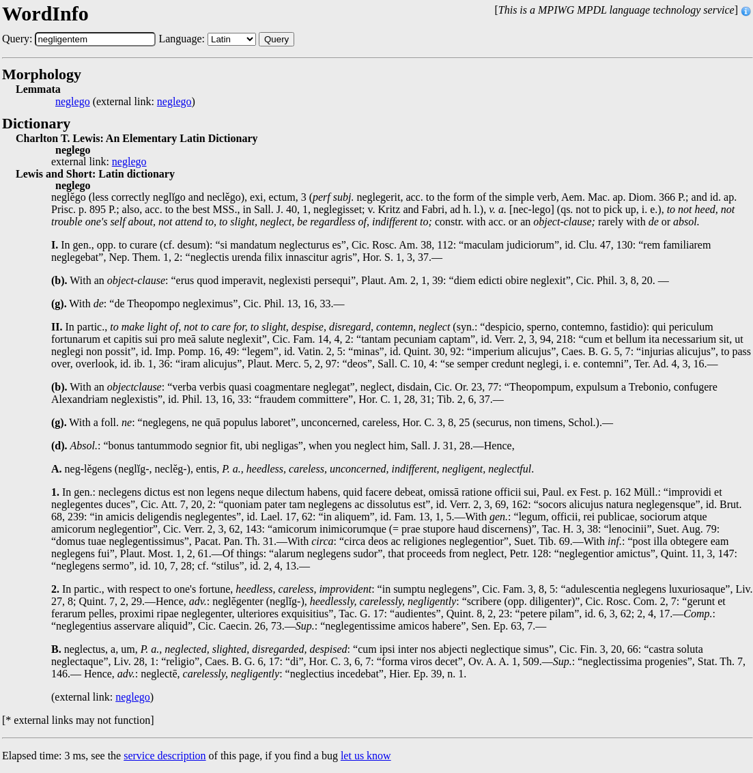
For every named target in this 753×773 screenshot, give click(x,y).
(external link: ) (125, 101)
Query (276, 39)
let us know (366, 755)
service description (164, 755)
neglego (72, 101)
